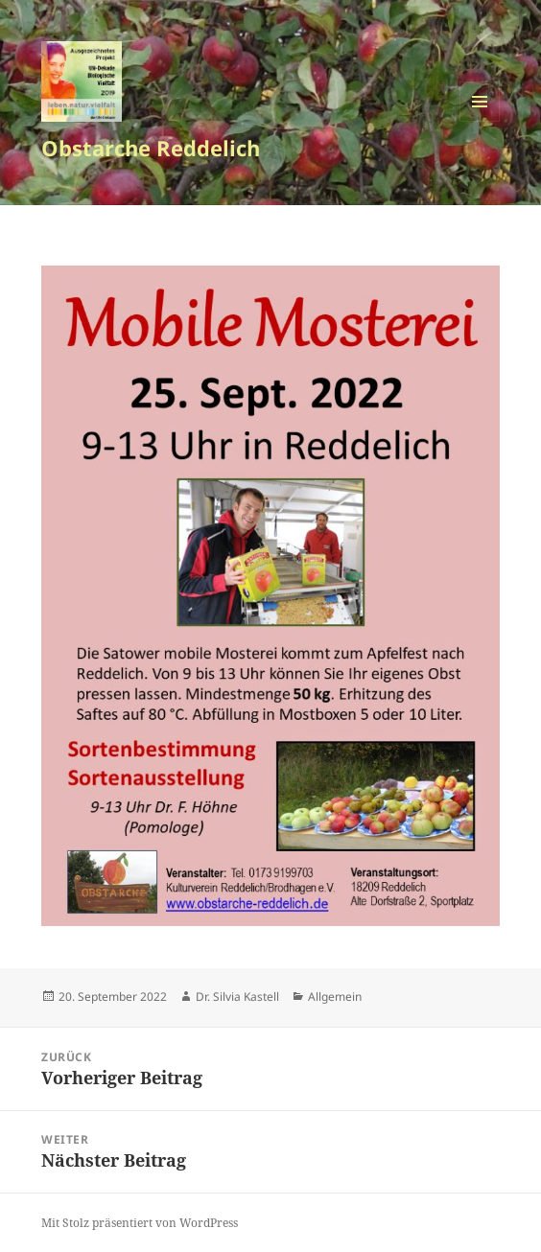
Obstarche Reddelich (150, 147)
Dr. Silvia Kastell (237, 996)
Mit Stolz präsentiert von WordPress (139, 1223)
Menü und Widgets (480, 121)
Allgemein (335, 996)
